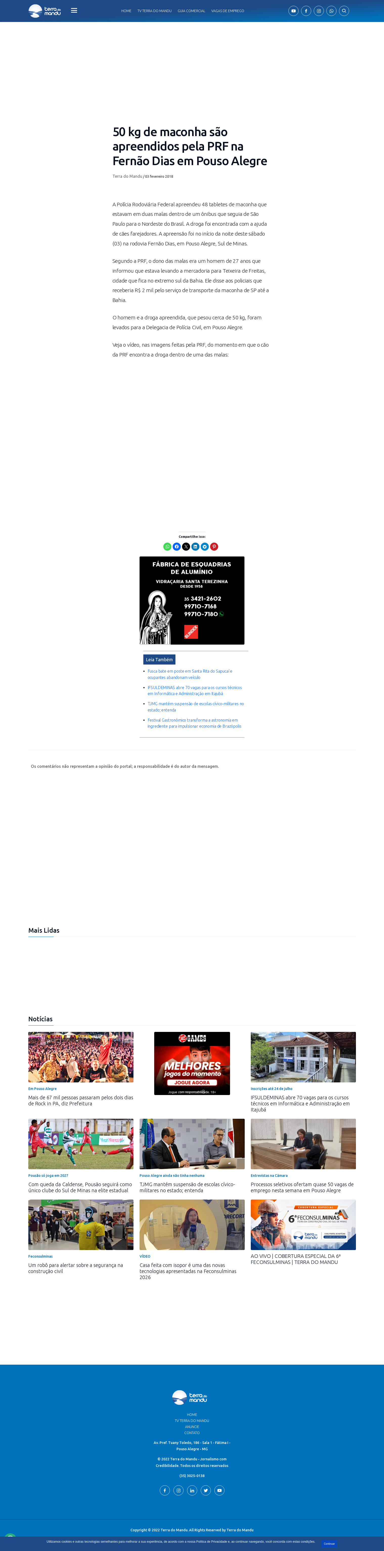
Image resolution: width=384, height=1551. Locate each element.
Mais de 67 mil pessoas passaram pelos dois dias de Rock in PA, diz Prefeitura (80, 1100)
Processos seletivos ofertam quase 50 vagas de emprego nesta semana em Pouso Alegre (302, 1187)
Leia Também (159, 659)
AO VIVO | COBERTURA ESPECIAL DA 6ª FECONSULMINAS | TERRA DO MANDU (296, 1259)
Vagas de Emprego (227, 11)
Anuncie (192, 1427)
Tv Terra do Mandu (155, 11)
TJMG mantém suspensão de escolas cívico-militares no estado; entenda (187, 1187)
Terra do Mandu (127, 176)
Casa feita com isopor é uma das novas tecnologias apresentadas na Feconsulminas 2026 (188, 1271)
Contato (192, 1433)
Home (126, 11)
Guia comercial (191, 11)
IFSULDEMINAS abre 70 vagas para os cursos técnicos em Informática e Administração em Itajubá (300, 1103)
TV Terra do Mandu (192, 1421)
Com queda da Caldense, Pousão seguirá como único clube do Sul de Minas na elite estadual (80, 1187)
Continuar (329, 1543)
